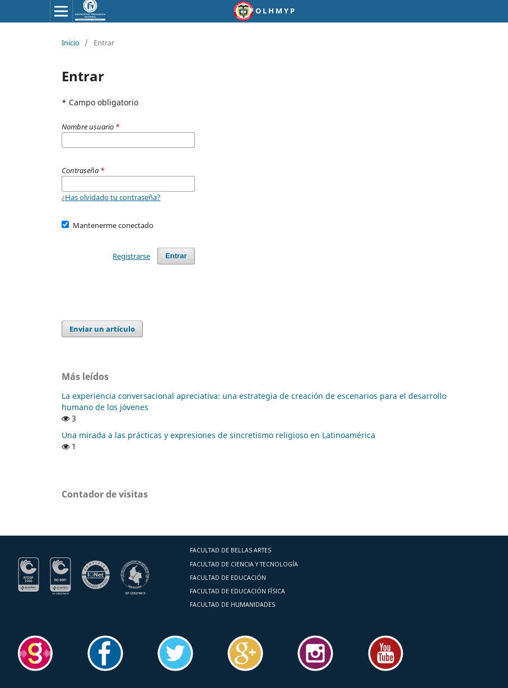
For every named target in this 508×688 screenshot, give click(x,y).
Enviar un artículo (102, 329)
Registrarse (131, 256)
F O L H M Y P (272, 11)
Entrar (176, 256)
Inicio (71, 43)
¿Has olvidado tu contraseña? (111, 197)
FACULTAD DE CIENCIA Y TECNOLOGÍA (244, 564)
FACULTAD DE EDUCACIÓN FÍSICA (237, 591)
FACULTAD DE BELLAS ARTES (230, 550)
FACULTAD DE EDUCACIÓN (228, 578)
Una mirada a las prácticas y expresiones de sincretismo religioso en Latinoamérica (218, 435)
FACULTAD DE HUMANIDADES (232, 604)
